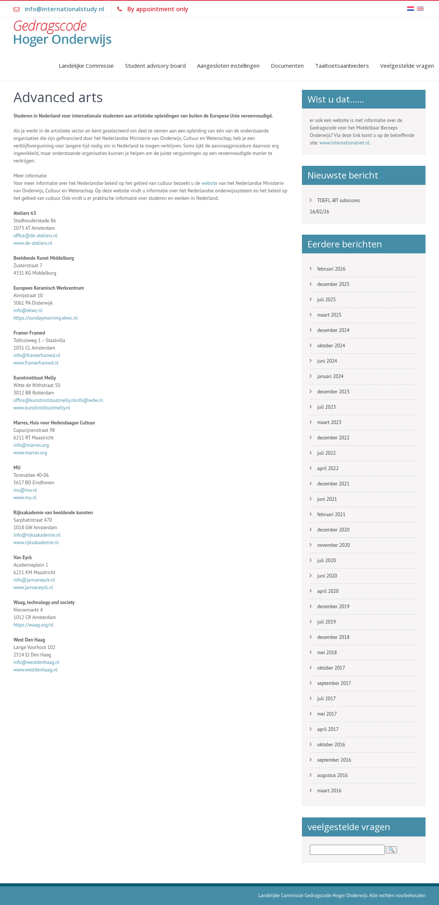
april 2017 (328, 729)
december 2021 (333, 484)
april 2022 (328, 468)
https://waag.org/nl (33, 625)
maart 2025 (329, 315)
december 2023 (333, 391)
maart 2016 (329, 790)
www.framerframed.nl (35, 363)
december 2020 (333, 530)
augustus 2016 (332, 775)
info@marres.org (31, 445)
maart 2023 (329, 422)
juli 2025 (326, 299)
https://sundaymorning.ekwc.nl (45, 318)
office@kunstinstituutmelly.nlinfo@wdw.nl (58, 400)
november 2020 (333, 545)
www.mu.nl (25, 497)
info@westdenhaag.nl (36, 662)
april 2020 (328, 591)
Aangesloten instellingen (228, 65)
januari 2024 (330, 376)
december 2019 (333, 606)
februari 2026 (331, 269)
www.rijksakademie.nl (36, 542)
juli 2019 (326, 622)
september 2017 (334, 683)
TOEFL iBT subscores (338, 200)
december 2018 (333, 637)
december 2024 (333, 330)
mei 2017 (327, 714)
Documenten (287, 65)
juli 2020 (326, 560)
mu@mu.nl (25, 490)
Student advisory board (155, 65)
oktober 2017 (331, 668)
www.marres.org (30, 453)
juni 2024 (327, 361)
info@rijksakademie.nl (37, 535)
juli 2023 (326, 407)
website (210, 183)
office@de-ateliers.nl (35, 235)
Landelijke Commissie (86, 65)
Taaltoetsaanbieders (342, 65)
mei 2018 (327, 652)
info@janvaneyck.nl (34, 580)
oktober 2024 (331, 345)
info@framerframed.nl (36, 355)
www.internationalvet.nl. (345, 143)
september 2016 (334, 760)
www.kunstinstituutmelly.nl (41, 408)
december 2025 (333, 284)
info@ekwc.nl (27, 310)
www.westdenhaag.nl (35, 670)
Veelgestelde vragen (407, 65)
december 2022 (333, 438)
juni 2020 (327, 576)
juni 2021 (327, 499)
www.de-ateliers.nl (32, 243)
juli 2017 (326, 698)
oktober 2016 (331, 744)
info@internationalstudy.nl (64, 9)
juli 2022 (326, 453)
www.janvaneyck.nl (33, 587)
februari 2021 (331, 514)
